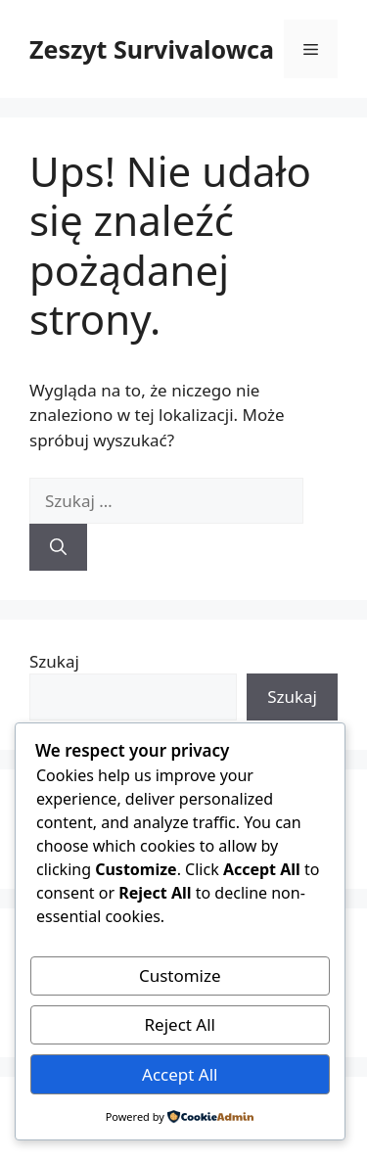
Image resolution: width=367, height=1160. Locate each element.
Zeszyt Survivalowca (151, 49)
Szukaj (54, 661)
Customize (180, 975)
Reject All (180, 1024)
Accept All (179, 1074)
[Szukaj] (58, 547)
